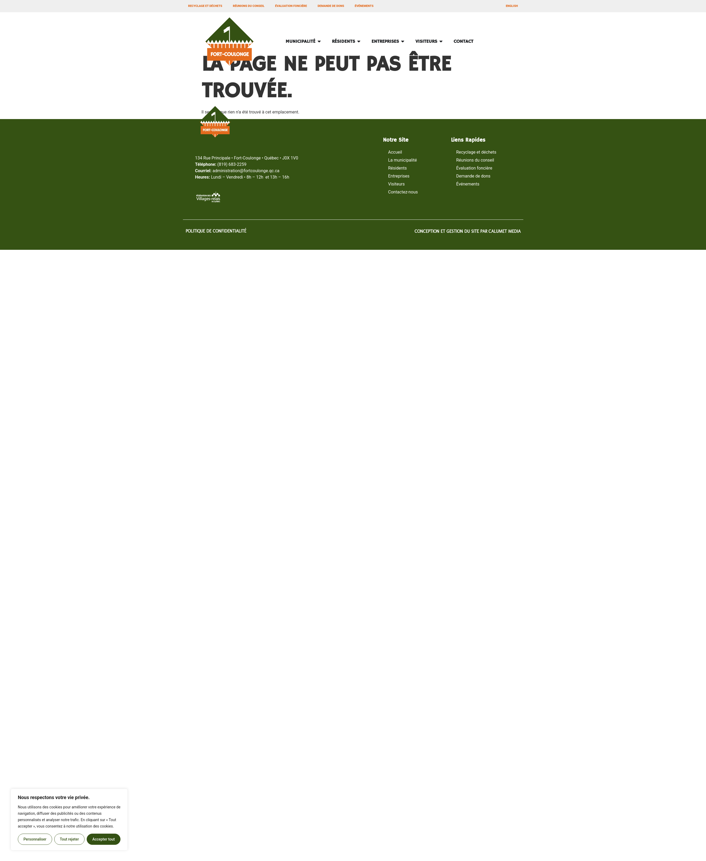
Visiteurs (396, 184)
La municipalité (402, 160)
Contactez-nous (403, 192)
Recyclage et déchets (205, 6)
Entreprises (399, 176)
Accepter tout (103, 839)
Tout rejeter (69, 839)
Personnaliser (34, 839)
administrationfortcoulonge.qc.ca (245, 170)
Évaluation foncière (291, 6)
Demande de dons (331, 6)
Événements (364, 6)
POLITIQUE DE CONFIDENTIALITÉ (216, 231)
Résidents (397, 168)
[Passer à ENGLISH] (511, 6)
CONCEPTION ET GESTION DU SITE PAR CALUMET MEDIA (468, 231)
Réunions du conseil (249, 6)
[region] (69, 819)
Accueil (395, 152)
